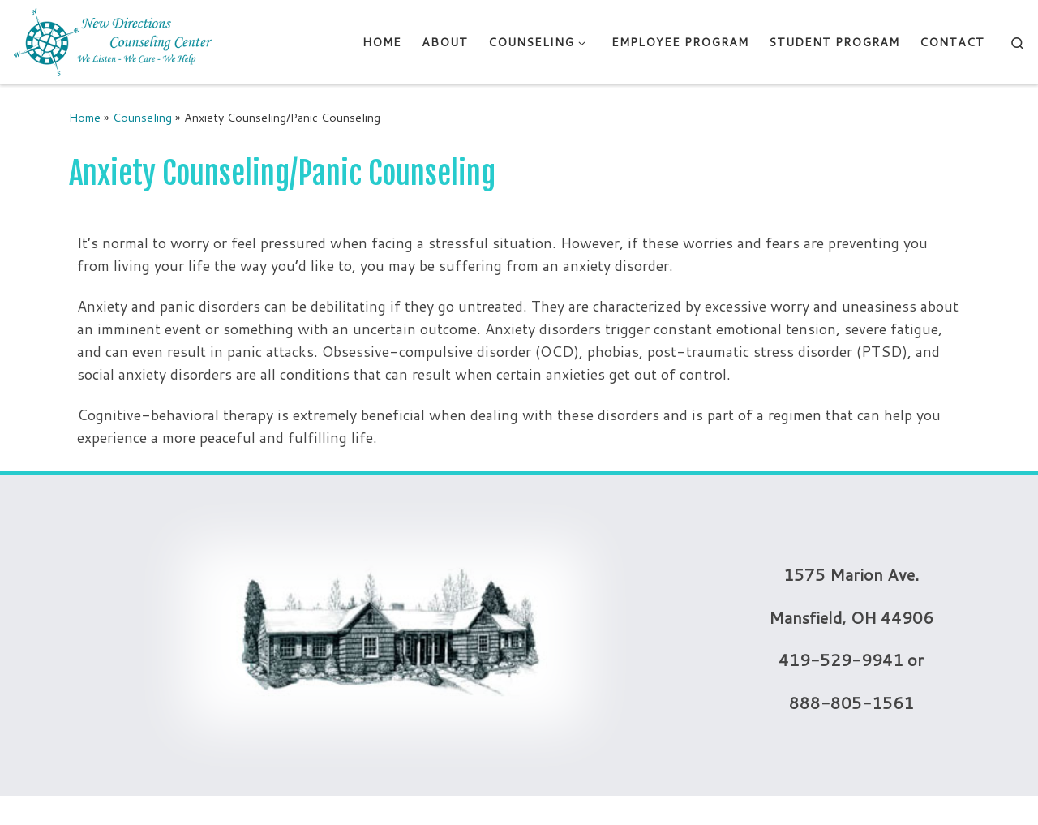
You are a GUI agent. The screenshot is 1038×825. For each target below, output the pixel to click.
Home (85, 117)
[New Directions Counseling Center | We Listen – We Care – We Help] (113, 41)
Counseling (142, 117)
